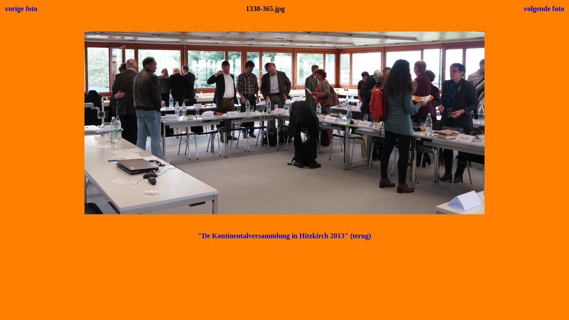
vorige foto (21, 8)
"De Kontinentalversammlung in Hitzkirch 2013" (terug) (284, 236)
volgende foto (544, 8)
